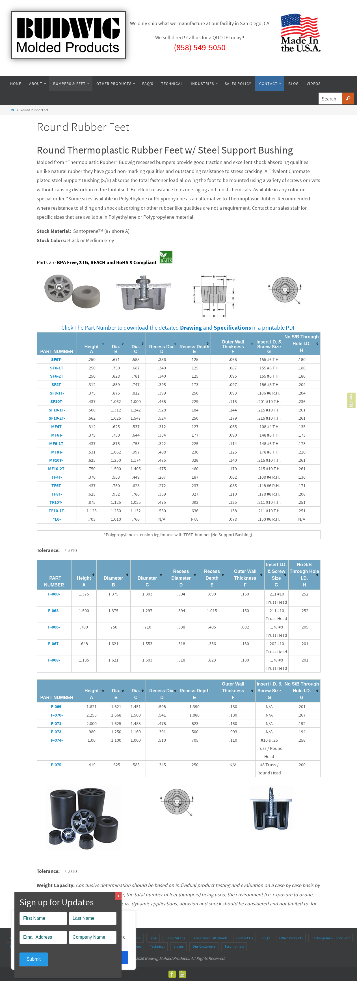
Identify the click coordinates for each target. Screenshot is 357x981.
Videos (178, 946)
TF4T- (56, 477)
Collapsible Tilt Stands (210, 938)
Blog (153, 938)
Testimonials (234, 946)
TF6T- (56, 485)
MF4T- (56, 426)
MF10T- (56, 460)
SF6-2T (56, 376)
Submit (34, 959)
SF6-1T (56, 368)
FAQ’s (266, 938)
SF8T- (56, 384)
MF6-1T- (56, 443)
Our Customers (203, 946)
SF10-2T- (57, 418)
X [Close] (118, 896)
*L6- (57, 519)
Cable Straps (175, 938)
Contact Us (244, 938)
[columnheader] (91, 343)
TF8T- (56, 494)
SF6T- (56, 359)
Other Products (290, 938)
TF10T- (56, 502)
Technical (157, 946)
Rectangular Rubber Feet (330, 938)
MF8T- (56, 452)
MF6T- (56, 435)
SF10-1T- (57, 410)
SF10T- (56, 401)
